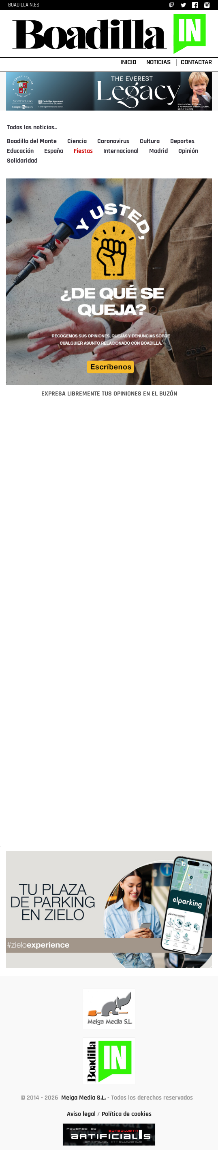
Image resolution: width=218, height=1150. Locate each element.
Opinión (188, 151)
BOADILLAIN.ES (23, 5)
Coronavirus (113, 141)
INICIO (128, 62)
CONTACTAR (196, 62)
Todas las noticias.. (32, 127)
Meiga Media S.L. (83, 1098)
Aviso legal (81, 1114)
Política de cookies (127, 1114)
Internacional (121, 151)
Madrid (158, 151)
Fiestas (83, 151)
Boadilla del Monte (32, 141)
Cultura (150, 141)
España (53, 151)
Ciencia (77, 141)
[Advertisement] (109, 626)
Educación (20, 151)
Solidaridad (22, 161)
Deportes (182, 141)
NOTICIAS (158, 62)
